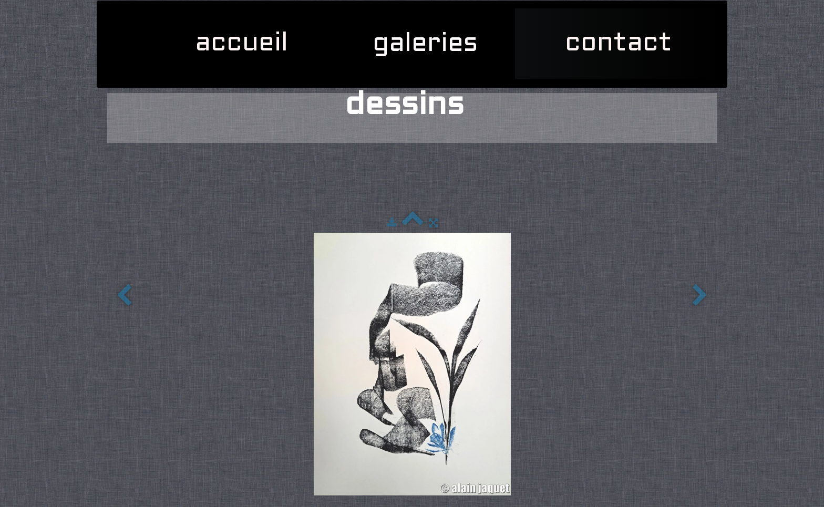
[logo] (112, 13)
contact (618, 44)
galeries (429, 44)
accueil (241, 44)
